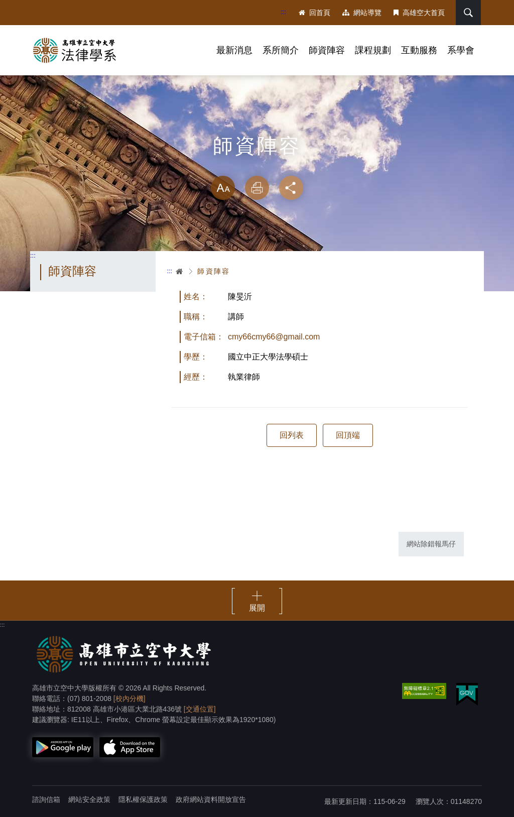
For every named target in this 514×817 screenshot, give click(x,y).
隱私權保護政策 (143, 799)
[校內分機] (129, 698)
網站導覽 (361, 13)
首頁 (180, 271)
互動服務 (419, 50)
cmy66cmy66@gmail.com (274, 336)
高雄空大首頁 (419, 13)
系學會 (460, 50)
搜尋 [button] (468, 12)
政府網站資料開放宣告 (211, 799)
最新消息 (234, 50)
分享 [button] (291, 188)
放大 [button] (223, 188)
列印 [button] (257, 188)
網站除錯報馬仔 (431, 544)
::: (283, 12)
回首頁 (314, 13)
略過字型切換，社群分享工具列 (257, 166)
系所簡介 (281, 50)
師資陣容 (327, 50)
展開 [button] (257, 608)
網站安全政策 (89, 799)
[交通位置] (200, 709)
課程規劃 (373, 50)
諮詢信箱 (46, 799)
